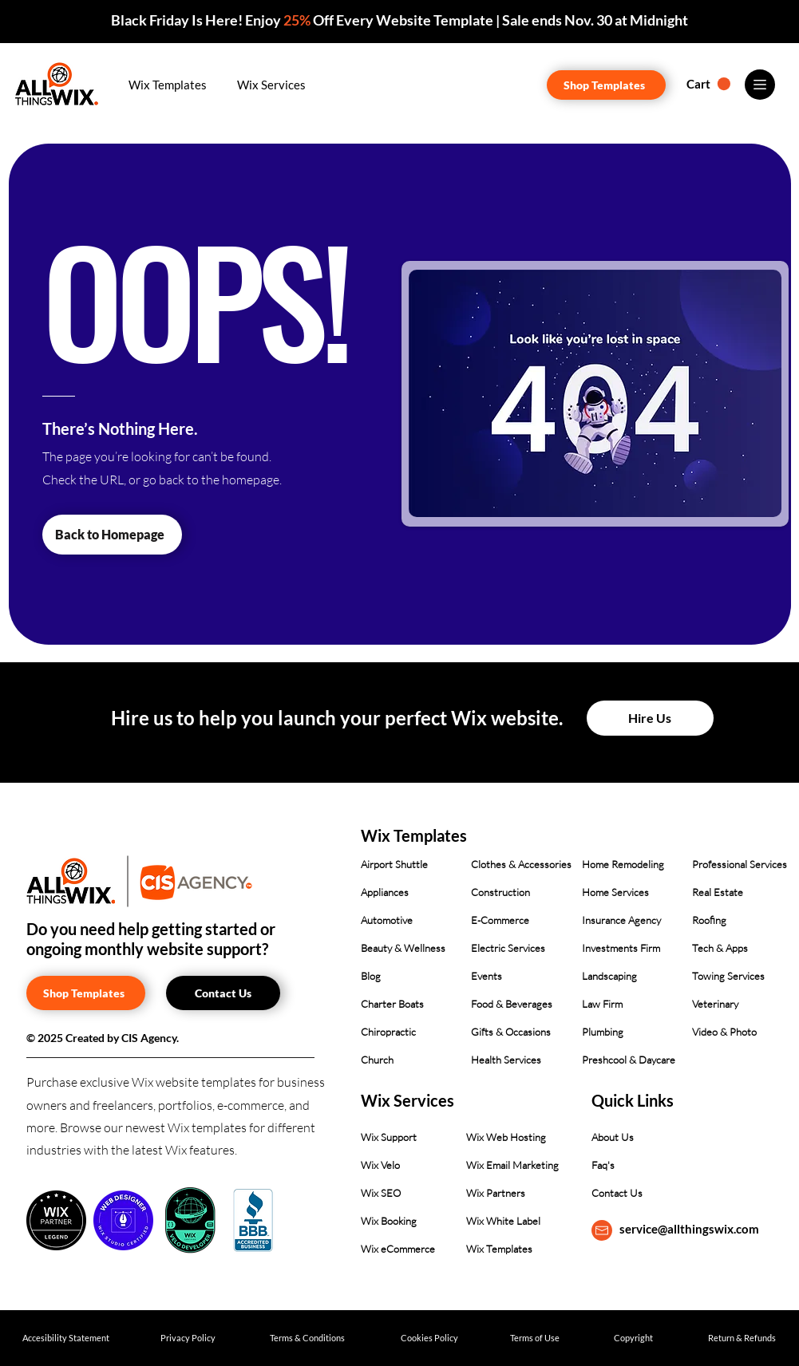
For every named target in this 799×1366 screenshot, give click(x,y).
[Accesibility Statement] (66, 1338)
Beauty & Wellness (403, 948)
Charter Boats (392, 1003)
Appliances (385, 892)
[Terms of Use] (535, 1338)
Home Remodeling (623, 864)
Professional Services (739, 864)
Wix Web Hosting (506, 1137)
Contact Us (617, 1192)
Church (377, 1059)
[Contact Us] (223, 993)
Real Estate (717, 892)
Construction (500, 892)
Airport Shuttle (394, 864)
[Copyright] (633, 1338)
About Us (612, 1137)
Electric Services (508, 948)
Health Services (506, 1059)
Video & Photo (724, 1031)
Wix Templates (499, 1248)
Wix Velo (380, 1165)
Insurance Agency (621, 920)
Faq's (603, 1165)
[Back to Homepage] (112, 535)
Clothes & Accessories (521, 864)
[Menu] (760, 84)
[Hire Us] (650, 718)
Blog (371, 975)
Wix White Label (503, 1220)
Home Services (615, 892)
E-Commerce (500, 920)
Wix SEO (381, 1192)
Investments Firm (621, 948)
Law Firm (602, 1003)
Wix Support (389, 1137)
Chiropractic (388, 1031)
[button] (168, 84)
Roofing (709, 920)
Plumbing (602, 1031)
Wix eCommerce (398, 1248)
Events (486, 975)
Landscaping (609, 975)
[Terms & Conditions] (307, 1338)
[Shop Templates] (606, 85)
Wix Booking (389, 1220)
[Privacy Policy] (188, 1338)
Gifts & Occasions (511, 1031)
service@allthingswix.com (689, 1229)
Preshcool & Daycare (628, 1059)
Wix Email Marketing (512, 1165)
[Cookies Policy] (430, 1338)
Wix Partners (495, 1192)
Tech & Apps (720, 948)
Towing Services (728, 975)
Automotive (387, 920)
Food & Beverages (511, 1003)
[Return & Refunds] (742, 1338)
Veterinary (715, 1003)
